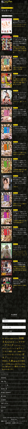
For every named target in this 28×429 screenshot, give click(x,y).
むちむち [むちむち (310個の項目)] (10, 342)
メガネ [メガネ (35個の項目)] (12, 358)
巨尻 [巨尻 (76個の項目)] (11, 364)
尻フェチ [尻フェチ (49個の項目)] (4, 364)
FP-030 (15, 227)
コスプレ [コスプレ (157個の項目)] (9, 348)
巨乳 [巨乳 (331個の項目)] (8, 364)
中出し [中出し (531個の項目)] (5, 361)
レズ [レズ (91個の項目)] (15, 358)
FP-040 (15, 108)
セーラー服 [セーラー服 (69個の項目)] (15, 348)
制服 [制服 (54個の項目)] (14, 361)
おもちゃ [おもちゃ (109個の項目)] (16, 339)
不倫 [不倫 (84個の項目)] (23, 358)
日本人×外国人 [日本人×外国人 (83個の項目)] (21, 364)
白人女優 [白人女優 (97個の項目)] (21, 366)
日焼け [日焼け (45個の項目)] (3, 366)
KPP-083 (16, 19)
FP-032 (15, 210)
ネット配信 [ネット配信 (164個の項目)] (8, 351)
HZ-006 (15, 176)
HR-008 (16, 90)
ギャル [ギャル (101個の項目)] (4, 348)
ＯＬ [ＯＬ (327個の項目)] (12, 369)
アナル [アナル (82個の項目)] (16, 342)
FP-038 (15, 142)
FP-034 (15, 193)
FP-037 (15, 159)
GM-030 (16, 278)
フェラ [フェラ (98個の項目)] (4, 354)
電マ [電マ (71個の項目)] (9, 369)
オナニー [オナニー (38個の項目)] (23, 345)
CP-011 (15, 261)
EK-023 (15, 73)
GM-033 (16, 36)
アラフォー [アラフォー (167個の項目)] (17, 345)
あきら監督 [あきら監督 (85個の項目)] (10, 338)
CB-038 (15, 244)
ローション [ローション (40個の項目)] (19, 358)
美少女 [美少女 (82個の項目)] (5, 369)
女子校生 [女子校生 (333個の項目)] (21, 361)
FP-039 (15, 125)
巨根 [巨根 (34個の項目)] (14, 364)
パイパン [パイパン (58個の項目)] (24, 351)
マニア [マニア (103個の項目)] (9, 358)
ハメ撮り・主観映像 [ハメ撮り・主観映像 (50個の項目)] (16, 351)
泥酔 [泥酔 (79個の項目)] (6, 366)
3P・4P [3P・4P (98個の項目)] (4, 338)
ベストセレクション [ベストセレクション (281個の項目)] (14, 354)
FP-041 (15, 56)
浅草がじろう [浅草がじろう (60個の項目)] (11, 366)
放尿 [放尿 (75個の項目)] (16, 364)
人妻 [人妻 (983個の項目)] (10, 360)
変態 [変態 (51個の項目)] (17, 361)
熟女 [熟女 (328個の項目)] (16, 366)
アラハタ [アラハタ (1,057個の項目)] (9, 345)
